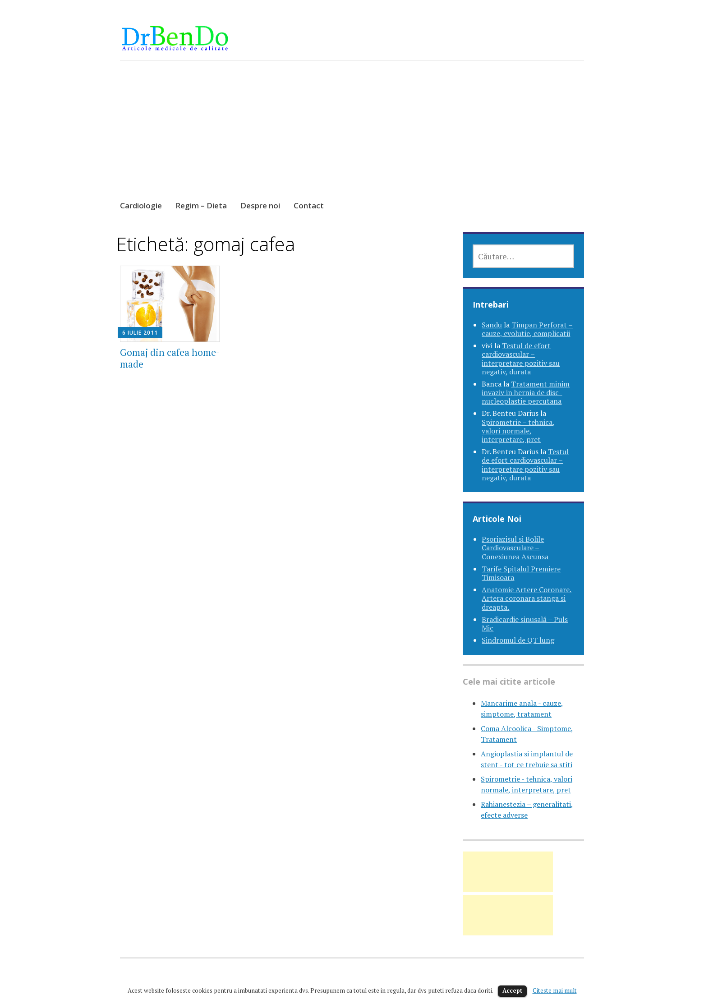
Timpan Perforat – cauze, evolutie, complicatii (527, 329)
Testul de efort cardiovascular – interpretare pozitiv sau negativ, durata (521, 359)
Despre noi (260, 205)
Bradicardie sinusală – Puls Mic (525, 623)
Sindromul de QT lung (518, 640)
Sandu (492, 325)
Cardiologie (141, 205)
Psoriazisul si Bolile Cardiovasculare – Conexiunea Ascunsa (515, 547)
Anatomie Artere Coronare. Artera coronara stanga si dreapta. (526, 598)
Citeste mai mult (555, 990)
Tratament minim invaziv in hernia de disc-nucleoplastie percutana (526, 392)
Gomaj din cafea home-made (170, 358)
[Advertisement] (352, 139)
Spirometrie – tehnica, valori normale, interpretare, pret (518, 430)
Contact (309, 205)
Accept (512, 990)
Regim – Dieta (201, 205)
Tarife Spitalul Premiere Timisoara (521, 573)
